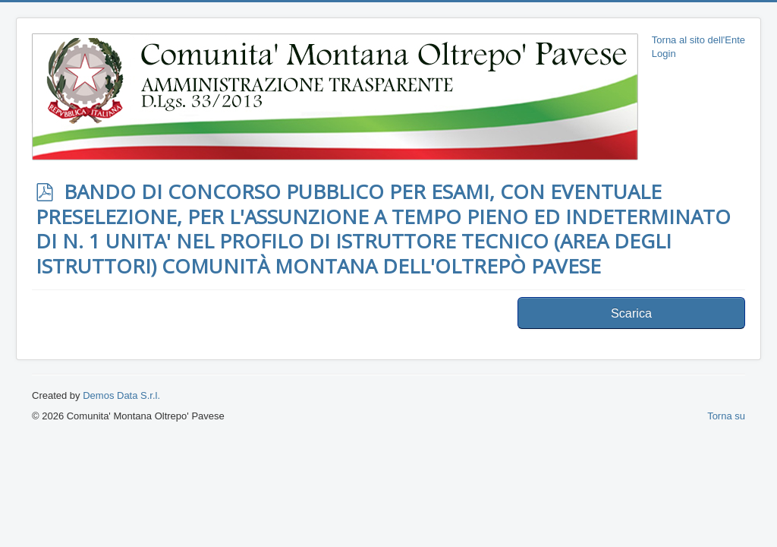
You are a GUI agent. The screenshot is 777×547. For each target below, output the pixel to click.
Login (664, 53)
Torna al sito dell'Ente (698, 40)
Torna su (726, 416)
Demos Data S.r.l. (121, 395)
